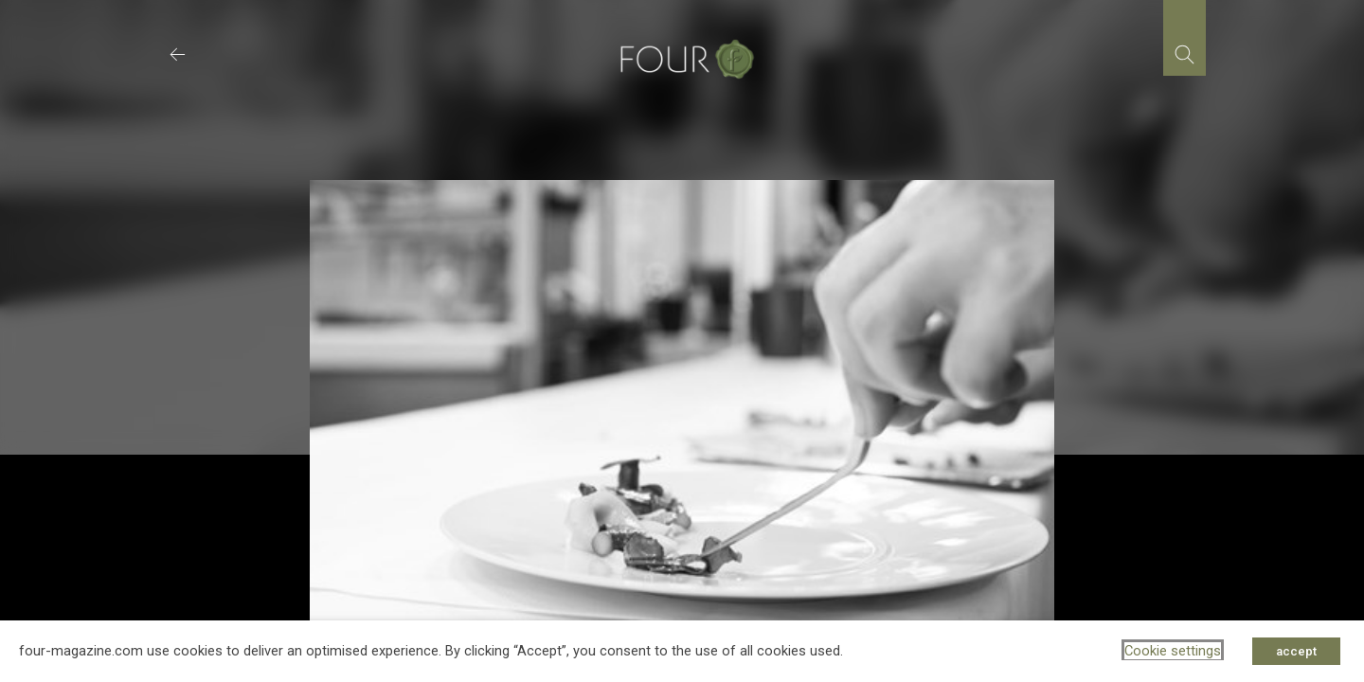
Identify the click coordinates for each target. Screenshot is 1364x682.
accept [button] (1296, 651)
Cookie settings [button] (1172, 650)
